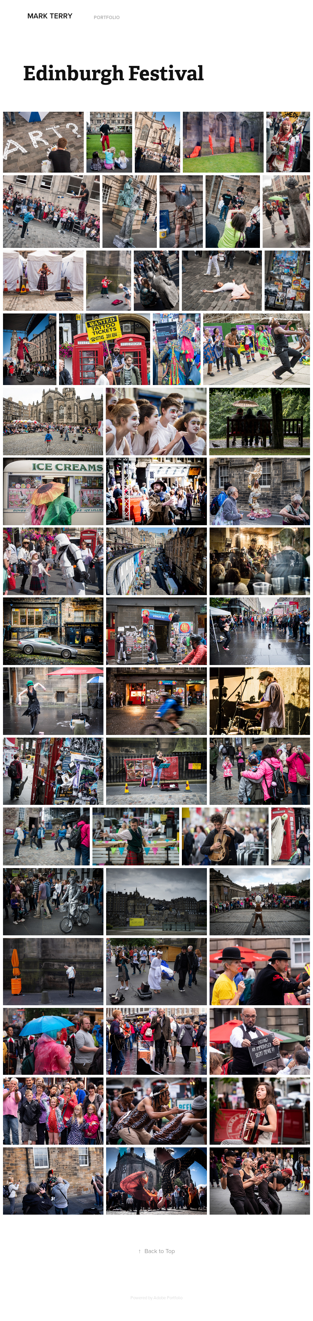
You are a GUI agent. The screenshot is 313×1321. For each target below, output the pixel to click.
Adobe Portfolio (168, 1298)
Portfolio (107, 17)
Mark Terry (49, 15)
